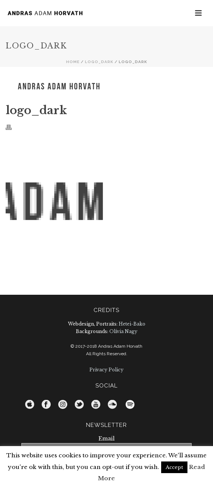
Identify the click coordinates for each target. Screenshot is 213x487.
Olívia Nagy (123, 331)
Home (73, 62)
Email (106, 438)
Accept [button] (174, 467)
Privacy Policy (106, 369)
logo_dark (99, 62)
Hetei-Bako (132, 324)
